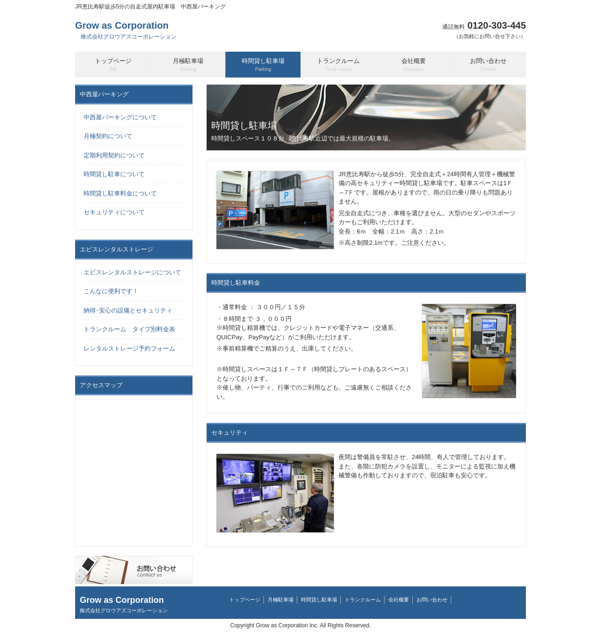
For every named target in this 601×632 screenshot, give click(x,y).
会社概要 (398, 599)
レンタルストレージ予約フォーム (129, 348)
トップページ (244, 599)
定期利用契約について (114, 155)
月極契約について (108, 136)
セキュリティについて (114, 212)
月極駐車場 (280, 599)
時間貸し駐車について (114, 174)
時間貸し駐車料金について (120, 193)
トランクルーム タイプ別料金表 (129, 329)
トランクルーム (363, 599)
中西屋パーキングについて (120, 117)
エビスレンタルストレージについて (132, 272)
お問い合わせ (431, 599)
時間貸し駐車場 (319, 599)
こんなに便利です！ (111, 291)
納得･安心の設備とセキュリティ (128, 310)
